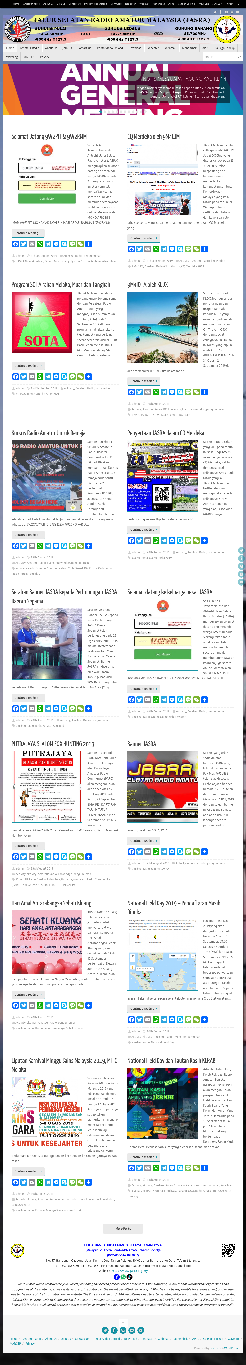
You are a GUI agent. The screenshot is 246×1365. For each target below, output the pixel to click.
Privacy (9, 12)
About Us (43, 3)
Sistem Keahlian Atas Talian (98, 269)
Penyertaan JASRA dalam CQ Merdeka (165, 441)
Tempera (215, 1356)
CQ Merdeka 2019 (192, 274)
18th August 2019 (158, 1188)
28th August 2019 (158, 560)
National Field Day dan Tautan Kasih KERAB (171, 1069)
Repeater (131, 3)
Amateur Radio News (71, 1207)
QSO (191, 1199)
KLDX (156, 423)
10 (137, 119)
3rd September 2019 (44, 264)
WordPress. (231, 1356)
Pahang (182, 1199)
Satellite (24, 1213)
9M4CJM (137, 274)
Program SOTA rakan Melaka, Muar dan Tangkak (61, 293)
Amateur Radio (25, 3)
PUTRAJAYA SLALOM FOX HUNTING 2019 (53, 752)
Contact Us (71, 3)
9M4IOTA (138, 423)
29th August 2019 (158, 412)
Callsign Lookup (191, 3)
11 (141, 119)
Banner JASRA (141, 752)
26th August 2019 (158, 719)
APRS (174, 3)
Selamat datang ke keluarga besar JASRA (169, 600)
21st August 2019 (158, 871)
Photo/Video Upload (93, 3)
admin (20, 264)
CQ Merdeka (140, 566)
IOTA (148, 423)
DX (165, 417)
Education (174, 417)
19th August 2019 (42, 1202)
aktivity (31, 882)
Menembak (161, 3)
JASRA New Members (29, 269)
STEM (77, 1218)
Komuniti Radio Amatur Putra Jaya (38, 887)
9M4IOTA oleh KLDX (147, 293)
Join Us (56, 3)
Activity (184, 269)
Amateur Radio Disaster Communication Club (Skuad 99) (52, 576)
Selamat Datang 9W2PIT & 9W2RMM (49, 144)
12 (145, 119)
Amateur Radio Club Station (162, 274)
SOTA (19, 402)
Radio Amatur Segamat (49, 734)
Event (186, 417)
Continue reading (29, 241)
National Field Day (162, 1050)
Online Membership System (62, 269)
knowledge (218, 269)
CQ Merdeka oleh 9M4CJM (153, 144)
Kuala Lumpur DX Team (175, 423)
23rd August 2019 (42, 876)
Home (8, 3)
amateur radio (25, 734)
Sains (15, 1213)
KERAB (146, 1199)
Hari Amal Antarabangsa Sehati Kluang (51, 911)
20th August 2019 (42, 1025)
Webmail (145, 3)
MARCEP (224, 3)
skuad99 (35, 582)
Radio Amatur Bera (207, 1199)
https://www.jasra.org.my (129, 1279)
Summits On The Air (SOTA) (41, 402)
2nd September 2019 (44, 396)
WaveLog (210, 3)
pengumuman (92, 264)
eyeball (136, 1199)
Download (116, 3)
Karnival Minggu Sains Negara (54, 1218)
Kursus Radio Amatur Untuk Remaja (49, 441)
